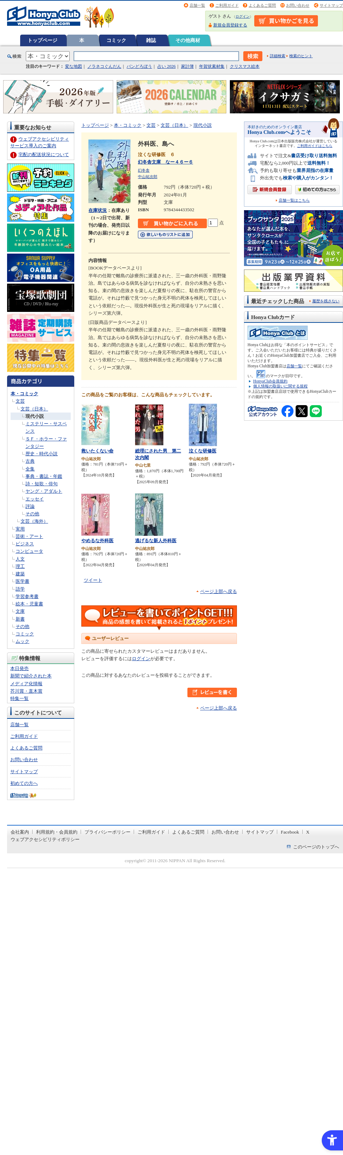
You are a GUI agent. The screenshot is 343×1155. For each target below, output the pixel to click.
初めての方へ (24, 783)
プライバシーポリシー (107, 832)
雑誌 (151, 40)
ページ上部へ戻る (218, 591)
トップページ (42, 40)
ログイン (243, 16)
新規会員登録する (230, 25)
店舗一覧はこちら (294, 200)
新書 (20, 619)
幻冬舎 (144, 170)
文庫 (20, 611)
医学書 (22, 581)
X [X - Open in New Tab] (308, 832)
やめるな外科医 (97, 540)
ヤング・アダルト (43, 491)
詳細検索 (277, 56)
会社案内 (20, 832)
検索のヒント (301, 56)
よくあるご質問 (262, 5)
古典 (30, 461)
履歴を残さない (325, 301)
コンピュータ (29, 551)
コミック (116, 40)
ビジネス (25, 543)
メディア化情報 (26, 683)
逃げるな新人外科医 (155, 540)
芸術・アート (29, 536)
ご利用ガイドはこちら (314, 146)
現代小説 (34, 416)
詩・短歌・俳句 (41, 483)
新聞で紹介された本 (31, 676)
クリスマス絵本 (245, 66)
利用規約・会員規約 (56, 832)
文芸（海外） (34, 521)
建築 (20, 573)
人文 (20, 559)
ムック (22, 641)
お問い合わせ (297, 5)
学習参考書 (27, 596)
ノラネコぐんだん (104, 66)
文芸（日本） (34, 408)
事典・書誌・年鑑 (43, 476)
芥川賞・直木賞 (26, 691)
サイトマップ (331, 5)
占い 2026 (166, 66)
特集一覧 (19, 698)
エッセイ (34, 499)
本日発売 (19, 668)
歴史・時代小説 (41, 453)
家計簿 (187, 66)
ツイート (93, 580)
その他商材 (187, 40)
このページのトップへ (316, 846)
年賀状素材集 (212, 66)
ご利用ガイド (227, 5)
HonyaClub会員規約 (270, 381)
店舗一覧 (197, 5)
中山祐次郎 (147, 176)
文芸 (20, 401)
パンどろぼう (139, 66)
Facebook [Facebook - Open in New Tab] (290, 832)
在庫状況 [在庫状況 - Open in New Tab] (97, 210)
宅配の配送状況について (43, 154)
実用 (20, 529)
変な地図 (73, 66)
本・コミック (24, 393)
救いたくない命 (97, 451)
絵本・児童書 (29, 603)
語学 (20, 589)
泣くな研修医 (202, 451)
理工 (20, 566)
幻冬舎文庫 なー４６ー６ (165, 162)
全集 (30, 469)
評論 (30, 506)
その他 (32, 513)
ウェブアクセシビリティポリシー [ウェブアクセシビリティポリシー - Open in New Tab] (45, 839)
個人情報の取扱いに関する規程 (280, 386)
